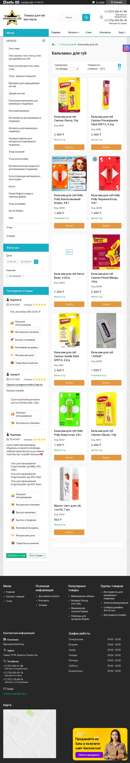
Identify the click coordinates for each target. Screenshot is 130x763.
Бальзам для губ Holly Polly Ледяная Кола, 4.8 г (105, 199)
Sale (11, 218)
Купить (69, 147)
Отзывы (10, 236)
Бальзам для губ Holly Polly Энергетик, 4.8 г (68, 432)
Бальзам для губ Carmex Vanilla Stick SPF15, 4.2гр (66, 356)
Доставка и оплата (49, 596)
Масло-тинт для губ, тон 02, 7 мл (67, 507)
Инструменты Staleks (115, 615)
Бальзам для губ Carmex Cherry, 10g (66, 118)
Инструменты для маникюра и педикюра (25, 119)
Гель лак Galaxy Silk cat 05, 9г (25, 311)
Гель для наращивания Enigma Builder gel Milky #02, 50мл (26, 466)
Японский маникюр (19, 111)
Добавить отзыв (16, 555)
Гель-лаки (14, 48)
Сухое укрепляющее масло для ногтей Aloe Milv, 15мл (25, 401)
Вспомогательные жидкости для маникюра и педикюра (24, 168)
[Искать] (86, 17)
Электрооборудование (116, 603)
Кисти (12, 186)
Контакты (105, 32)
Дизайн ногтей (17, 93)
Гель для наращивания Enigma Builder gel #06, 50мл (26, 475)
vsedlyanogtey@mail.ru (15, 693)
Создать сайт (27, 2)
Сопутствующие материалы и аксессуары (24, 178)
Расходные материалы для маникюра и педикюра (23, 102)
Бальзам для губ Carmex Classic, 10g (103, 432)
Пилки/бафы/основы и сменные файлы (21, 195)
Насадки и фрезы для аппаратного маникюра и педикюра (22, 141)
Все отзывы (36, 555)
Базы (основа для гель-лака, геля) (24, 67)
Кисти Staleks (16, 210)
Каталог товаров (15, 596)
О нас (89, 32)
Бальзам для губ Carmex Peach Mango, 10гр (104, 277)
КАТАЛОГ (11, 41)
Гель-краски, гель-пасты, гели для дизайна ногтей (25, 57)
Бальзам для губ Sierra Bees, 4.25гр (69, 275)
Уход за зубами (17, 204)
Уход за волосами (18, 159)
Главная (55, 32)
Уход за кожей (68, 44)
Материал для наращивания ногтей (24, 85)
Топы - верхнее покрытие (22, 76)
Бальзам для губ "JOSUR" (102, 354)
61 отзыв (100, 2)
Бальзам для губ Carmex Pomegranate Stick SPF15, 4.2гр (104, 120)
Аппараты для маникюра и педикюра (23, 130)
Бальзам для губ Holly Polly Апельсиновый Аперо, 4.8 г (68, 199)
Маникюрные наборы (82, 596)
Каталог (73, 32)
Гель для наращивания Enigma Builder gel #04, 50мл (26, 483)
